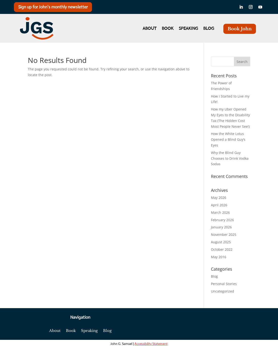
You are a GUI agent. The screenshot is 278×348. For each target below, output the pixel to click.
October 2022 (221, 249)
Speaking (188, 29)
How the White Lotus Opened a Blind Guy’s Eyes (228, 139)
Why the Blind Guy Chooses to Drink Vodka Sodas (230, 158)
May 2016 (218, 257)
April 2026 (219, 205)
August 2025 (221, 242)
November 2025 (223, 234)
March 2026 (220, 212)
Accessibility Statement (151, 344)
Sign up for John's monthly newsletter (53, 7)
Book (168, 29)
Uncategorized (222, 291)
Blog (208, 29)
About (149, 29)
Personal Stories (224, 283)
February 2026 (222, 220)
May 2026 (218, 197)
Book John (240, 28)
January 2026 (221, 227)
